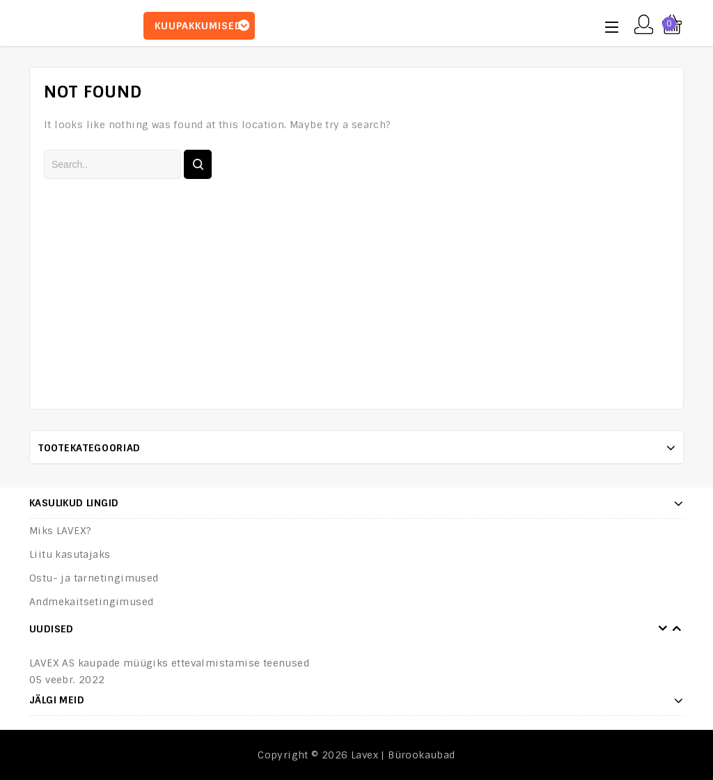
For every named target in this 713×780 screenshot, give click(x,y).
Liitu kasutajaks (69, 554)
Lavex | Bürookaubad (403, 755)
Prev (663, 629)
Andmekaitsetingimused (91, 601)
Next (677, 629)
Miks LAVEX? (60, 530)
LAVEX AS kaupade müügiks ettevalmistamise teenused (169, 663)
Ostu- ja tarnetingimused (94, 578)
